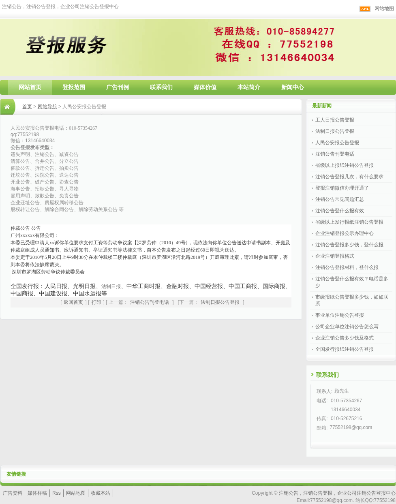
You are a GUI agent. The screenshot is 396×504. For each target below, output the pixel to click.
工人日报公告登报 (334, 120)
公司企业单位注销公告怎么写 (347, 326)
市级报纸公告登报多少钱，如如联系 (351, 300)
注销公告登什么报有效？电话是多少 (351, 282)
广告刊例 (117, 87)
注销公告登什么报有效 (339, 211)
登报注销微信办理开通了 (342, 188)
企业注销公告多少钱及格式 (344, 338)
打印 (96, 302)
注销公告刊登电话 (149, 302)
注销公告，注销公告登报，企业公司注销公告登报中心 (337, 493)
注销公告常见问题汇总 (339, 199)
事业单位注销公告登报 (339, 315)
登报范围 (73, 87)
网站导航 (47, 106)
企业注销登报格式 (334, 256)
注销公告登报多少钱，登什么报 (349, 245)
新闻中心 (292, 87)
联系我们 (161, 87)
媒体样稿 (37, 493)
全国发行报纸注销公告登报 (344, 349)
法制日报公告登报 (220, 302)
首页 (27, 106)
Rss (56, 493)
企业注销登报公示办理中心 (344, 233)
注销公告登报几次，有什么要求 (349, 176)
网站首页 (30, 87)
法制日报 (111, 286)
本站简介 (249, 87)
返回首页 (73, 302)
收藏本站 (100, 493)
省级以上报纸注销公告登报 (344, 165)
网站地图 (384, 8)
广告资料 (12, 493)
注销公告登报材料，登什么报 (347, 267)
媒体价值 (205, 87)
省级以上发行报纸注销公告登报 (349, 222)
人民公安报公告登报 (337, 142)
